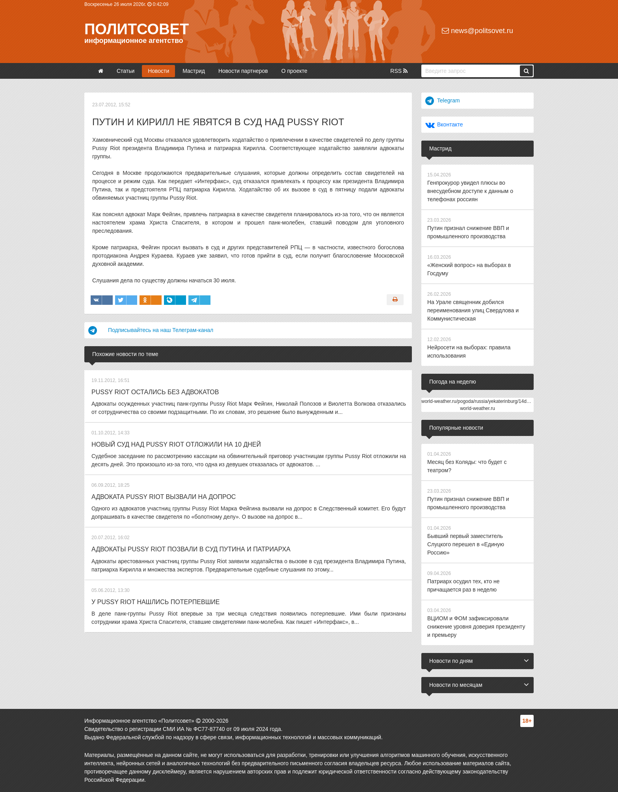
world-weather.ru (477, 408)
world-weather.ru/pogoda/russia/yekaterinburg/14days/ (478, 401)
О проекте (294, 71)
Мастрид (193, 71)
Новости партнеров (243, 71)
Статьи (125, 71)
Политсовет (136, 29)
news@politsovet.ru (477, 31)
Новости (158, 71)
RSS (399, 71)
